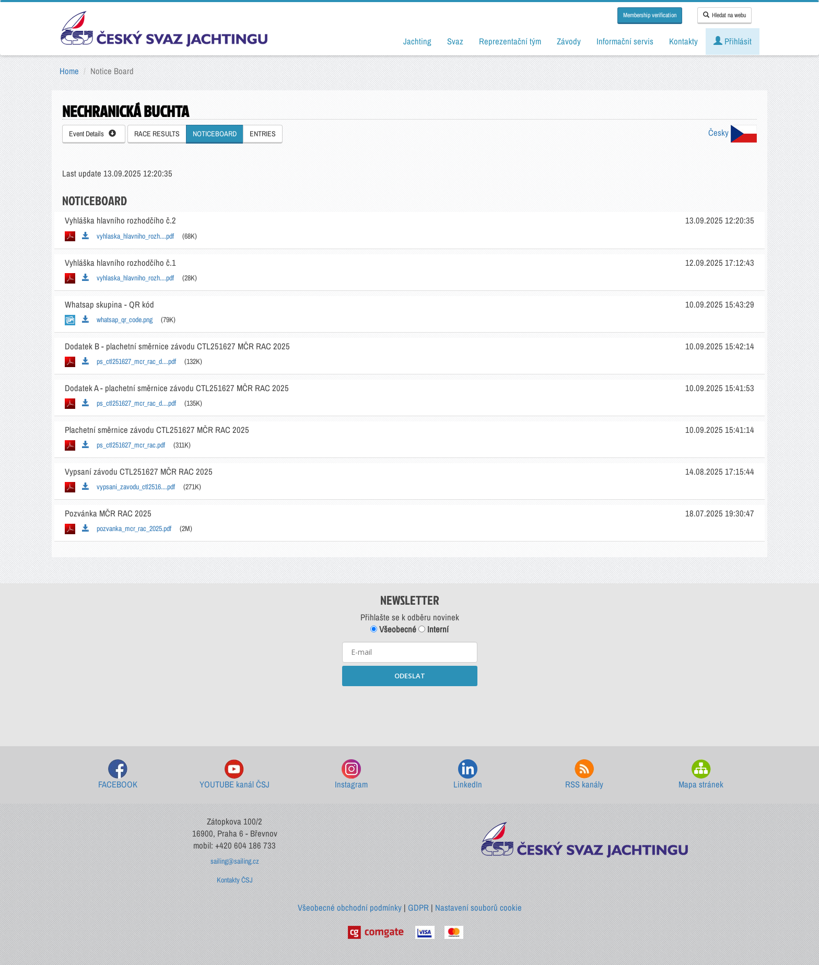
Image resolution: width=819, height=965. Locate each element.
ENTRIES (263, 133)
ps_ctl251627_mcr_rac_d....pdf (129, 361)
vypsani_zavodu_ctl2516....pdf (128, 486)
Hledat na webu (724, 15)
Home (69, 71)
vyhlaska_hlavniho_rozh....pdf (128, 236)
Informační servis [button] (624, 41)
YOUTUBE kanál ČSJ (235, 774)
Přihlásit (732, 41)
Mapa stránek (700, 774)
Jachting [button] (417, 41)
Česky (732, 132)
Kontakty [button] (683, 41)
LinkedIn (467, 774)
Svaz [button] (455, 41)
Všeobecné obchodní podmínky (350, 907)
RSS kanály (584, 774)
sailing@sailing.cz (234, 861)
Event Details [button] (92, 133)
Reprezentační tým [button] (510, 41)
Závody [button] (569, 41)
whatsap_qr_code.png (117, 319)
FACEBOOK (117, 774)
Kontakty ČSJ (235, 880)
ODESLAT (409, 675)
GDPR (418, 907)
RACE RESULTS (157, 133)
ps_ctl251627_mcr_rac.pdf (123, 445)
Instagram (351, 774)
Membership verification (649, 15)
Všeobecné (393, 629)
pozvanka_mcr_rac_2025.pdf (126, 528)
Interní (433, 629)
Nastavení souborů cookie (478, 907)
